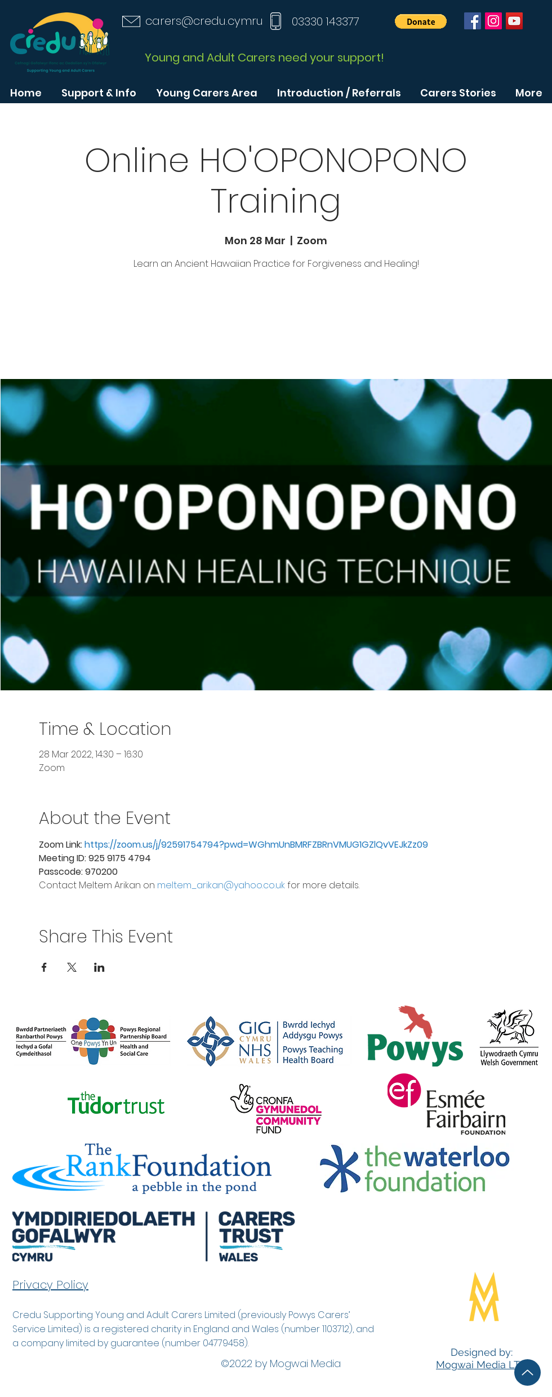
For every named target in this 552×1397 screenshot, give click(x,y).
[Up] (527, 1372)
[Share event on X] (71, 967)
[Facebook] (472, 20)
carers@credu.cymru (204, 21)
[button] (421, 21)
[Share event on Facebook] (44, 967)
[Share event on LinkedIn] (99, 967)
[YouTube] (514, 20)
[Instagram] (493, 20)
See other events (276, 326)
